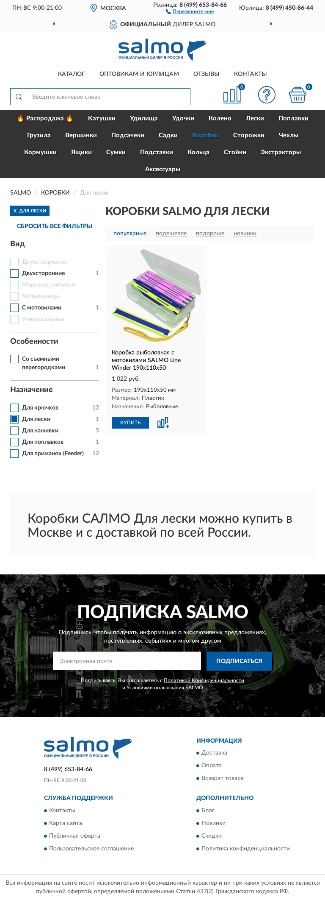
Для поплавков (42, 442)
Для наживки (40, 431)
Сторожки (248, 135)
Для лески (36, 419)
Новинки (213, 823)
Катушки (102, 118)
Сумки (116, 152)
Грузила (39, 135)
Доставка (214, 753)
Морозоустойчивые (49, 285)
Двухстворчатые (44, 262)
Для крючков (40, 408)
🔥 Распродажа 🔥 (45, 118)
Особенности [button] (34, 342)
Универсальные (43, 319)
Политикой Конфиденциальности (204, 680)
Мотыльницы (40, 296)
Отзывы (206, 74)
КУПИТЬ (130, 422)
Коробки (205, 135)
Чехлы (288, 135)
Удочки (183, 118)
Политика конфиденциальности (245, 849)
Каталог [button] (71, 74)
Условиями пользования (155, 687)
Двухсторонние (43, 273)
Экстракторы (281, 152)
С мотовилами (41, 308)
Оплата (211, 766)
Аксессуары (162, 169)
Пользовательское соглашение (91, 849)
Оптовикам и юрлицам (139, 74)
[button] (190, 11)
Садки (168, 135)
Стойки (235, 152)
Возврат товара (222, 779)
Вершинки (81, 135)
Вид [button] (17, 244)
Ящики (81, 152)
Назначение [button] (31, 390)
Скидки (211, 836)
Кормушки (40, 152)
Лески (255, 118)
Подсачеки (127, 135)
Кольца (198, 152)
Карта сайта (65, 823)
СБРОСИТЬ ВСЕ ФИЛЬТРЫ (54, 226)
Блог (208, 811)
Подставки (156, 152)
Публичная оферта (74, 836)
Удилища (144, 118)
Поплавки (293, 118)
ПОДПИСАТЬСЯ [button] (239, 661)
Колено (220, 118)
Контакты (250, 74)
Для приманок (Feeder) (53, 454)
